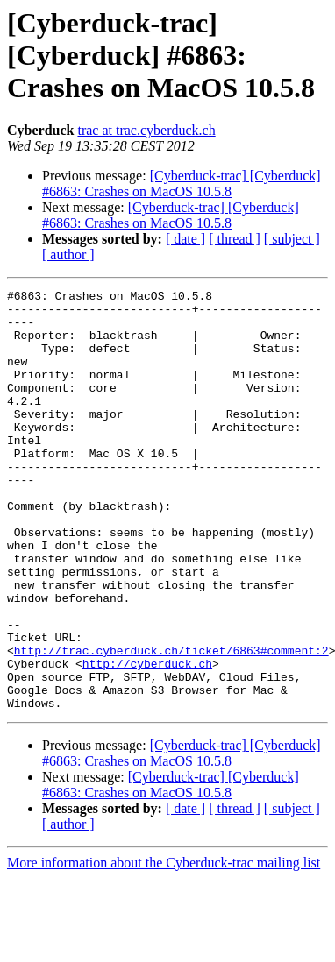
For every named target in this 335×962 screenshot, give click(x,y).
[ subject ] (292, 238)
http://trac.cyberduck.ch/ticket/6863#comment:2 (171, 724)
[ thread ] (234, 238)
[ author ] (68, 254)
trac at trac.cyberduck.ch (146, 130)
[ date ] (185, 238)
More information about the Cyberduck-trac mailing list (163, 946)
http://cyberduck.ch (147, 739)
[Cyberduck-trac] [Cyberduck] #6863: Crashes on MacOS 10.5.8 (181, 183)
